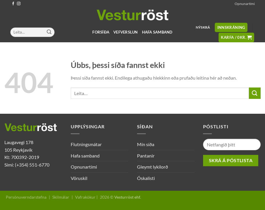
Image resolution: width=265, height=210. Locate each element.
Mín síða (145, 144)
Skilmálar (60, 197)
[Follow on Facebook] (13, 4)
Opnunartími (245, 3)
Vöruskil (79, 178)
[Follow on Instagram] (18, 4)
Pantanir (146, 155)
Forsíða (100, 32)
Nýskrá (203, 27)
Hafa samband (157, 32)
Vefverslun (125, 32)
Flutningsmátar (86, 144)
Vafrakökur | (86, 197)
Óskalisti (146, 178)
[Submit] (49, 32)
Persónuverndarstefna (26, 197)
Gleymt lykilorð (152, 166)
